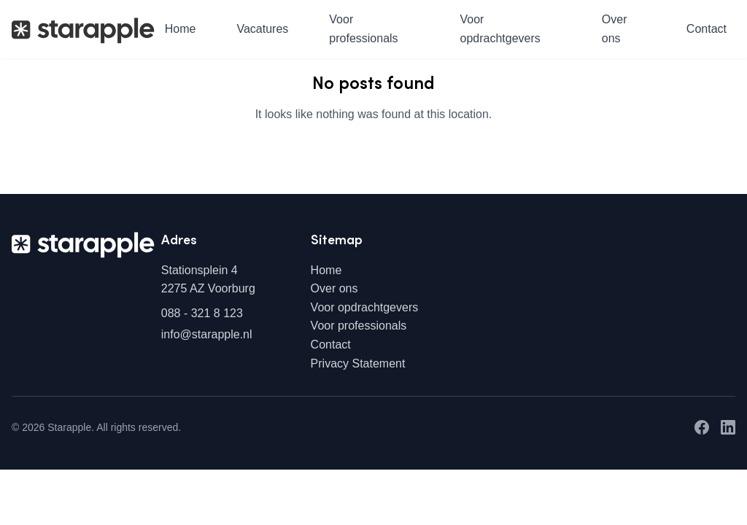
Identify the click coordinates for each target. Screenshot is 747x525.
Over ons (614, 28)
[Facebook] (701, 427)
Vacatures (262, 29)
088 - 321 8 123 (202, 313)
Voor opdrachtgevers (500, 28)
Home (180, 29)
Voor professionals (363, 28)
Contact (706, 29)
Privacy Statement (358, 363)
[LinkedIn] (728, 427)
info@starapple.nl (206, 334)
